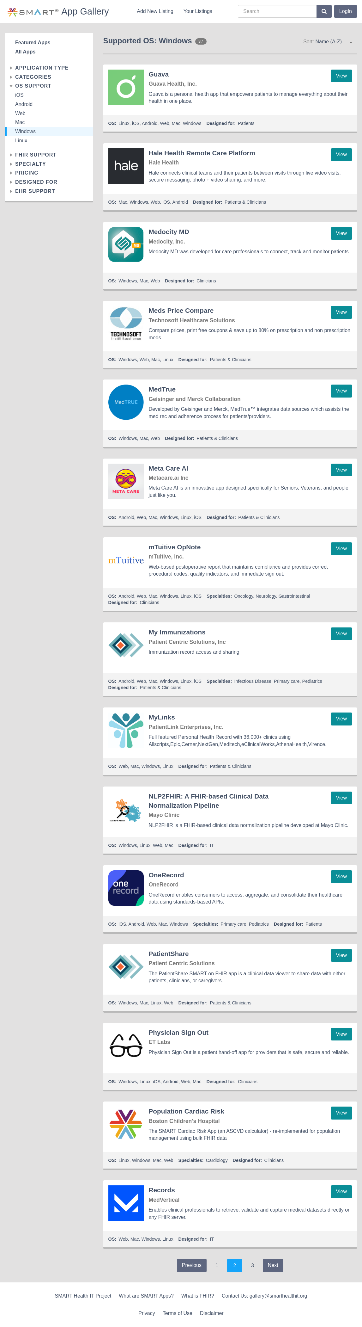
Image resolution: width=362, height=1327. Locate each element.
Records (162, 1190)
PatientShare (169, 953)
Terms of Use (177, 1313)
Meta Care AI (168, 468)
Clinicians (206, 280)
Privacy (146, 1313)
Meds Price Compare (181, 310)
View (341, 75)
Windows (25, 131)
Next (273, 1265)
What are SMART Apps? (146, 1296)
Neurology (266, 596)
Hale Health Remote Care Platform (202, 153)
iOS (19, 95)
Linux (21, 140)
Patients (246, 123)
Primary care (287, 681)
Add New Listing (155, 11)
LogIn (345, 11)
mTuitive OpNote (175, 547)
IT (212, 845)
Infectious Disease (252, 681)
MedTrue (162, 389)
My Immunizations (177, 632)
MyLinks (162, 717)
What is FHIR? (197, 1296)
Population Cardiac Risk (186, 1111)
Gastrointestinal (294, 596)
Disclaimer (212, 1313)
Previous (192, 1265)
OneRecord (166, 875)
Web (20, 113)
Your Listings (198, 11)
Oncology (243, 596)
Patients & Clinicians (245, 202)
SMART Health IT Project (83, 1296)
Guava (159, 74)
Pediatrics (312, 681)
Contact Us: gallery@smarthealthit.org (264, 1296)
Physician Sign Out (179, 1032)
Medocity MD (169, 231)
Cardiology (217, 1160)
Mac (20, 122)
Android (24, 104)
